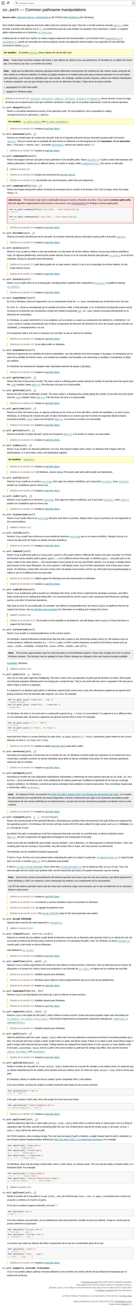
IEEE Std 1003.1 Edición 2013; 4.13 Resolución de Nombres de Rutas (85, 794)
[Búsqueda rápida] (73, 3)
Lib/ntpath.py (73, 17)
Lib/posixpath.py (43, 17)
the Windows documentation (44, 609)
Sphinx (124, 1304)
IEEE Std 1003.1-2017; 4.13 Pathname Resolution (78, 1139)
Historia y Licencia (105, 1290)
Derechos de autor (90, 1282)
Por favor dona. (125, 1296)
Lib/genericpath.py (25, 17)
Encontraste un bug (123, 1301)
